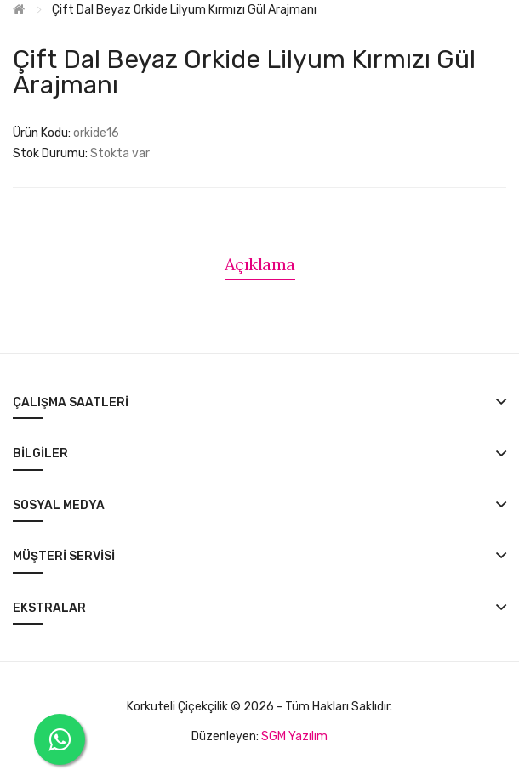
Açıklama (260, 263)
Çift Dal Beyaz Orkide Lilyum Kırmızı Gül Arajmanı (184, 10)
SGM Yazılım (294, 736)
